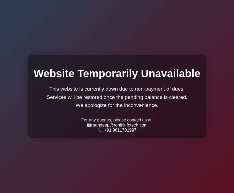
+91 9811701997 (120, 130)
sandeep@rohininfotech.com (120, 125)
